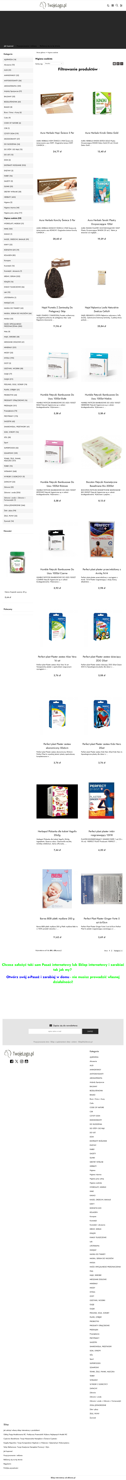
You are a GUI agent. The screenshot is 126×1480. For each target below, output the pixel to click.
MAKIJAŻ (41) (9, 303)
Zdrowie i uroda (95, 1397)
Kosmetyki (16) (9, 266)
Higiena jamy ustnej (97, 1178)
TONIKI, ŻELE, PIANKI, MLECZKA (102, 1371)
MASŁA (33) (8, 319)
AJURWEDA (94, 1057)
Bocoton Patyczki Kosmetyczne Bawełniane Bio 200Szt (101, 484)
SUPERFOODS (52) (11, 448)
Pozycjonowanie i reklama (27, 46)
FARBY (92, 1149)
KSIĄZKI (93, 1233)
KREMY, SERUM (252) (12, 276)
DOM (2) (7, 160)
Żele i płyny (94, 1409)
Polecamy (8, 609)
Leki (91, 1241)
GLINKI (92, 1158)
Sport (6, 443)
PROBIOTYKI (94, 1321)
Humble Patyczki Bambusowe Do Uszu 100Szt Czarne (57, 571)
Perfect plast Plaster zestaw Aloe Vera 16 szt (57, 658)
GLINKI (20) (8, 186)
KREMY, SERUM (95, 1229)
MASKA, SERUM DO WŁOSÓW (102, 1258)
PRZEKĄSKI (94, 1329)
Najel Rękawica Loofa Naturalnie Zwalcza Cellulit (102, 309)
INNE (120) (8, 229)
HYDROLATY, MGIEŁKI (98, 1187)
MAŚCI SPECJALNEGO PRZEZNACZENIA (105, 1267)
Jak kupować (8, 46)
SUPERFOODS (95, 1363)
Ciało (92, 1103)
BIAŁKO (92, 1095)
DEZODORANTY (96, 1120)
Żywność (93, 1418)
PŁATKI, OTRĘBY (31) (12, 390)
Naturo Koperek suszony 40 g (15, 592)
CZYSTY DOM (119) (11, 133)
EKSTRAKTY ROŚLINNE (98, 1141)
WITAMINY (94, 1380)
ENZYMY (93, 1145)
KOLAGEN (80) (10, 255)
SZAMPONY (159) (11, 453)
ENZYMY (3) (8, 171)
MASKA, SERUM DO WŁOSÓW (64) (18, 313)
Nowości (8, 531)
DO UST (93, 1132)
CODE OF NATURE (97, 1107)
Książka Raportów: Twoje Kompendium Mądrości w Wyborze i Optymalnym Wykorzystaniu (36, 1443)
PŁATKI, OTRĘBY (96, 1317)
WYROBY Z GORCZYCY (99, 1384)
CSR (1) (7, 128)
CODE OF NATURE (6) (12, 123)
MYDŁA (92, 1292)
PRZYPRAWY (94, 1338)
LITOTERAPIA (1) (10, 297)
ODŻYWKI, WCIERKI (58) (13, 368)
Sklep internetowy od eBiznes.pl (63, 1477)
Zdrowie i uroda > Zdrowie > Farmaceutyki (105, 1401)
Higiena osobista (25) (12, 218)
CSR (91, 1111)
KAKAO (92, 1195)
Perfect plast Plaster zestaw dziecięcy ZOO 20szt (102, 658)
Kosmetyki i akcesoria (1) (13, 271)
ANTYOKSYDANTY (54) (12, 81)
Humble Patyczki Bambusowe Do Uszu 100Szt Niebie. (102, 396)
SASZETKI (93, 1342)
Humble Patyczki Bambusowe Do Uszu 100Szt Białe (57, 396)
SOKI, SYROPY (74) (11, 432)
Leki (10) (7, 292)
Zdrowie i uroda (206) (12, 492)
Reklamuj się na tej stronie (50, 46)
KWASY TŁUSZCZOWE (98, 1237)
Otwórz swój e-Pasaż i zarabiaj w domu (37, 976)
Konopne (7, 261)
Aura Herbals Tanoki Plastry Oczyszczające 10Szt (102, 222)
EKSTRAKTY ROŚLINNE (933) (15, 165)
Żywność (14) (9, 521)
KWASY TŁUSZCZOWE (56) (14, 287)
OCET (92, 1296)
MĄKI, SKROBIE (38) (11, 337)
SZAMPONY (94, 1367)
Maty (91, 1271)
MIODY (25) (8, 353)
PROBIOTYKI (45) (10, 395)
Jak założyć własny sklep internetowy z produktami (22, 1430)
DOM (92, 1137)
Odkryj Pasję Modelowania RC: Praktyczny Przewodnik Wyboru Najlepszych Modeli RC (35, 1434)
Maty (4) (7, 331)
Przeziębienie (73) (10, 411)
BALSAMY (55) (9, 96)
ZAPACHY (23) (9, 482)
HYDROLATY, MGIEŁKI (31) (14, 224)
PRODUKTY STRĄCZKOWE (100, 1325)
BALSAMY (93, 1086)
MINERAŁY (94, 1283)
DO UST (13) (8, 155)
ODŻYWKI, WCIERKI (97, 1300)
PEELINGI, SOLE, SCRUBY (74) (15, 384)
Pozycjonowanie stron (41, 1042)
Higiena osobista (96, 1183)
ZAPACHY (93, 1388)
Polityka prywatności (11, 1468)
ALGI (91, 1065)
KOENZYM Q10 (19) (11, 250)
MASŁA (92, 1262)
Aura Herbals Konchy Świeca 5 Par (57, 220)
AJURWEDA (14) (10, 60)
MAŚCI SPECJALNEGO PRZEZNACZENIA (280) (13, 325)
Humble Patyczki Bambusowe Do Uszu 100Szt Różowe (57, 484)
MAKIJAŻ (93, 1250)
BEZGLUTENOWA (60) (12, 102)
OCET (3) (7, 363)
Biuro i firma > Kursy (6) (13, 112)
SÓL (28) (7, 437)
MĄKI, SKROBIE (95, 1275)
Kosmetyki (93, 1220)
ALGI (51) (7, 70)
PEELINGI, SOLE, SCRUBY (99, 1313)
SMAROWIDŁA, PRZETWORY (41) (16, 427)
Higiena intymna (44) (11, 208)
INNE (92, 1191)
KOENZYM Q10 (95, 1208)
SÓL (91, 1355)
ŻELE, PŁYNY (94, 1413)
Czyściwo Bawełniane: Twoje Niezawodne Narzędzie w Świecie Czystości (30, 1438)
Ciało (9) (7, 118)
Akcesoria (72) (9, 65)
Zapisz (90, 1031)
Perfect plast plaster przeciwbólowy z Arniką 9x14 (102, 571)
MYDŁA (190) (9, 358)
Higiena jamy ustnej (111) (13, 213)
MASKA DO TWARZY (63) (13, 308)
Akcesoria (93, 1061)
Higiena (92, 1170)
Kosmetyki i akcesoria (97, 1225)
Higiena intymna (95, 1174)
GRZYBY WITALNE (96, 1162)
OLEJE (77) (8, 374)
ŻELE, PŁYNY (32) (10, 516)
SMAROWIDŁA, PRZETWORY (101, 1346)
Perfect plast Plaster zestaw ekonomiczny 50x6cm (57, 746)
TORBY (92, 1376)
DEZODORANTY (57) (12, 139)
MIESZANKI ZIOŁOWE (98, 1279)
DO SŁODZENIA (96, 1124)
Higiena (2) (8, 202)
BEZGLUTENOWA (96, 1090)
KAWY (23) (8, 245)
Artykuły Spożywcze (97, 1082)
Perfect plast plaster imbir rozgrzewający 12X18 (102, 833)
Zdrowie (93, 1392)
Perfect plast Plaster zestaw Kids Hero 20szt (101, 746)
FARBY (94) (8, 176)
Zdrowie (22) (9, 487)
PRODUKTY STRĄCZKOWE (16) (15, 400)
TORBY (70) (8, 466)
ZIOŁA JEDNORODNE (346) (14, 505)
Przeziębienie (94, 1334)
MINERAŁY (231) (10, 347)
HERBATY (93, 1166)
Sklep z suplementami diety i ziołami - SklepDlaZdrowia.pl (71, 1042)
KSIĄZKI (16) (8, 282)
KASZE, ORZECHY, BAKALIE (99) (16, 239)
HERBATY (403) (10, 197)
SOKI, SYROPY (95, 1350)
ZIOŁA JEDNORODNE (98, 1405)
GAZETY (93, 1153)
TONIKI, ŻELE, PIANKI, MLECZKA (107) (12, 459)
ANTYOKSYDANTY (97, 1074)
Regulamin (7, 1464)
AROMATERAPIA (96, 1078)
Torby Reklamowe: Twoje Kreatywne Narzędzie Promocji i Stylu (26, 1447)
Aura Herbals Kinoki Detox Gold (101, 133)
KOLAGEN (93, 1212)
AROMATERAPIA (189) (12, 86)
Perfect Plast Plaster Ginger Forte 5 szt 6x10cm (102, 920)
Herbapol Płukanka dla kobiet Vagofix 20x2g (57, 833)
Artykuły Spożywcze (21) (13, 91)
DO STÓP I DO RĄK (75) (13, 149)
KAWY (92, 1204)
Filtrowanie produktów (78, 69)
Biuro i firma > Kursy (97, 1099)
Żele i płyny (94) (10, 511)
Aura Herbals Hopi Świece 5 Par (57, 133)
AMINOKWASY (95, 1069)
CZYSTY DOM (95, 1116)
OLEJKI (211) (8, 379)
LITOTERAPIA (94, 1246)
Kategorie (8, 54)
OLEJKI (92, 1309)
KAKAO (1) (8, 234)
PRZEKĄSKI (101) (10, 406)
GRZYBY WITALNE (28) (12, 192)
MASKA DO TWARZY (97, 1254)
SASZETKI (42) (9, 421)
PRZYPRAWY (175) (11, 416)
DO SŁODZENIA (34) (12, 144)
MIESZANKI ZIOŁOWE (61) (14, 342)
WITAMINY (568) (10, 471)
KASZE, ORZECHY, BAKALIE (100, 1199)
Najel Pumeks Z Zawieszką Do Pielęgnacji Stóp (57, 309)
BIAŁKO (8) (8, 107)
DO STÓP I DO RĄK (97, 1128)
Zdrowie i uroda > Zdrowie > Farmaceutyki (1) (14, 499)
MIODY (92, 1288)
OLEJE (92, 1304)
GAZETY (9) (8, 181)
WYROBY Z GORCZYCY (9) (14, 477)
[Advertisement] (63, 27)
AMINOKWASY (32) (11, 75)
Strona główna (40, 52)
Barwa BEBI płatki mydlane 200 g (57, 918)
